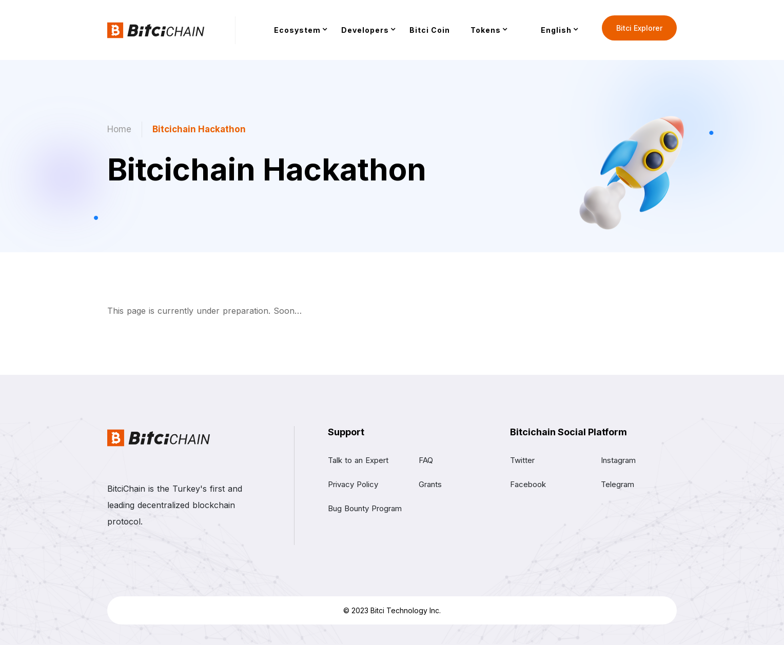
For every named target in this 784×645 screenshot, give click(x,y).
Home (119, 129)
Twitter (522, 460)
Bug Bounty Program (365, 508)
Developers (365, 30)
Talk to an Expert (358, 460)
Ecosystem (297, 30)
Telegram (617, 484)
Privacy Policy (353, 484)
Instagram (618, 460)
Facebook (528, 484)
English (556, 30)
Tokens (486, 30)
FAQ (426, 460)
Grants (430, 484)
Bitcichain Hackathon (199, 129)
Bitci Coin (429, 30)
